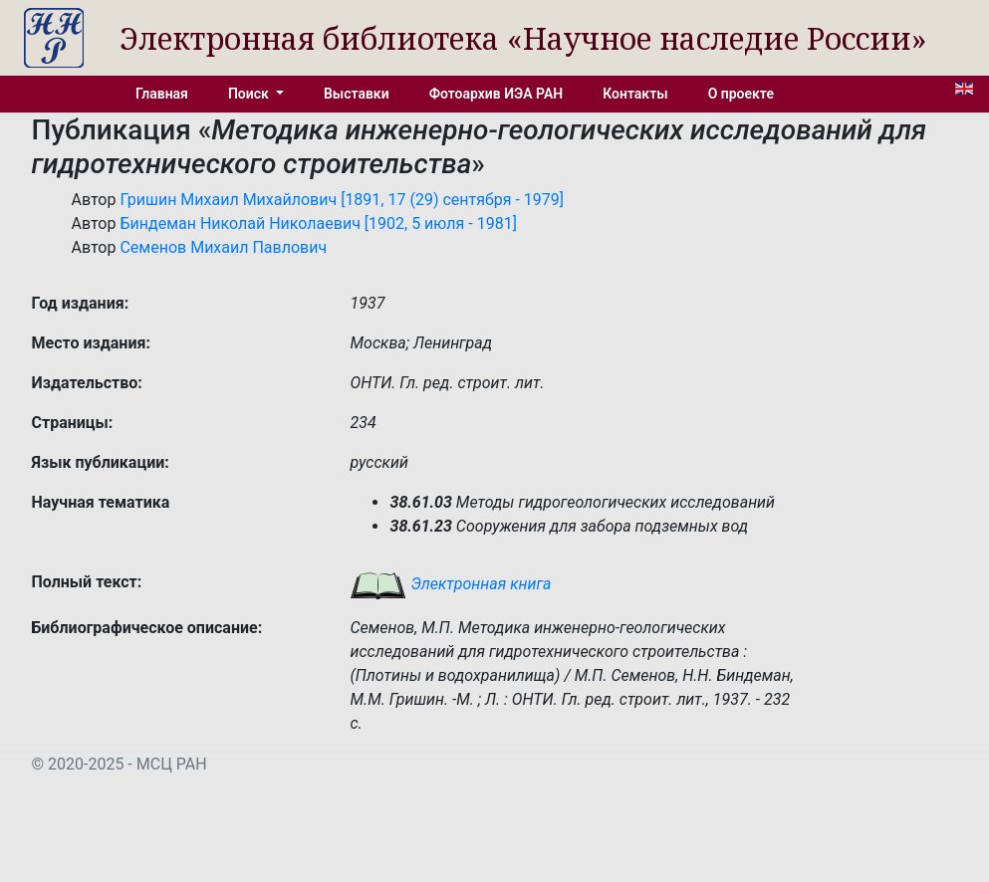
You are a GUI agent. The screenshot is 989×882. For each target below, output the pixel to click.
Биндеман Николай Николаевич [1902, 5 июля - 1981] (318, 223)
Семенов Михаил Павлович (223, 247)
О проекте (741, 94)
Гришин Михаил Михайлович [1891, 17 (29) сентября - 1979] (342, 199)
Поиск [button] (250, 94)
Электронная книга (450, 583)
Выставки (356, 94)
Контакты (635, 94)
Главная (161, 94)
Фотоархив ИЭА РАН (496, 94)
